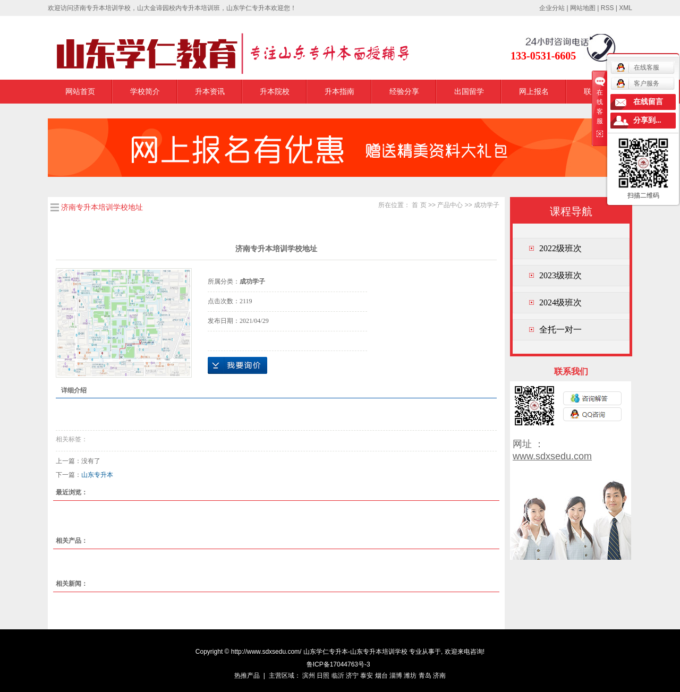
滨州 (308, 675)
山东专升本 (97, 475)
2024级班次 (560, 302)
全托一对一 (560, 329)
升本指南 (339, 91)
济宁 (352, 675)
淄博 (395, 675)
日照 (323, 675)
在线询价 (237, 365)
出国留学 (469, 91)
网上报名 (534, 91)
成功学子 (486, 205)
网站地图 (583, 8)
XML (625, 8)
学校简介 (145, 91)
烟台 (381, 675)
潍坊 (410, 675)
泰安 (366, 675)
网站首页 (80, 91)
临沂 (338, 675)
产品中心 (450, 205)
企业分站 (552, 8)
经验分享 (404, 91)
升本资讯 (210, 91)
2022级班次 (560, 248)
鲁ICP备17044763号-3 (338, 664)
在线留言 (648, 102)
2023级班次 (560, 275)
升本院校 (275, 91)
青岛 (425, 675)
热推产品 (247, 675)
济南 (439, 675)
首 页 (419, 205)
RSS (607, 8)
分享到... (647, 120)
